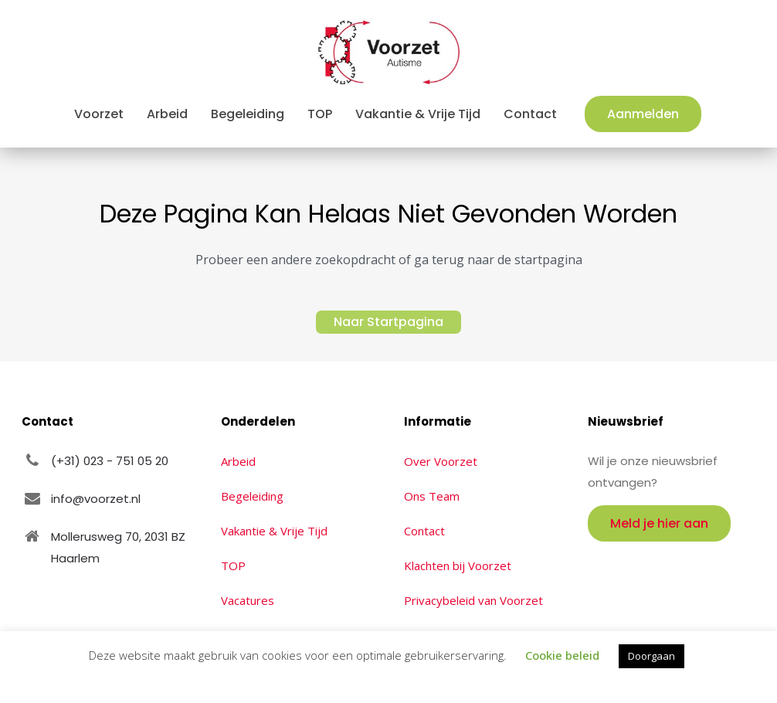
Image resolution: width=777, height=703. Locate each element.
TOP (233, 565)
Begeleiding (252, 496)
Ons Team (432, 496)
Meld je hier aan (659, 523)
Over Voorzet (440, 461)
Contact (424, 530)
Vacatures (247, 600)
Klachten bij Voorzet (457, 565)
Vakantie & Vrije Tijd (274, 530)
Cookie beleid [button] (562, 655)
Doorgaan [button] (651, 656)
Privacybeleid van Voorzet (473, 600)
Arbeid (238, 461)
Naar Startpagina (388, 322)
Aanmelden (643, 114)
